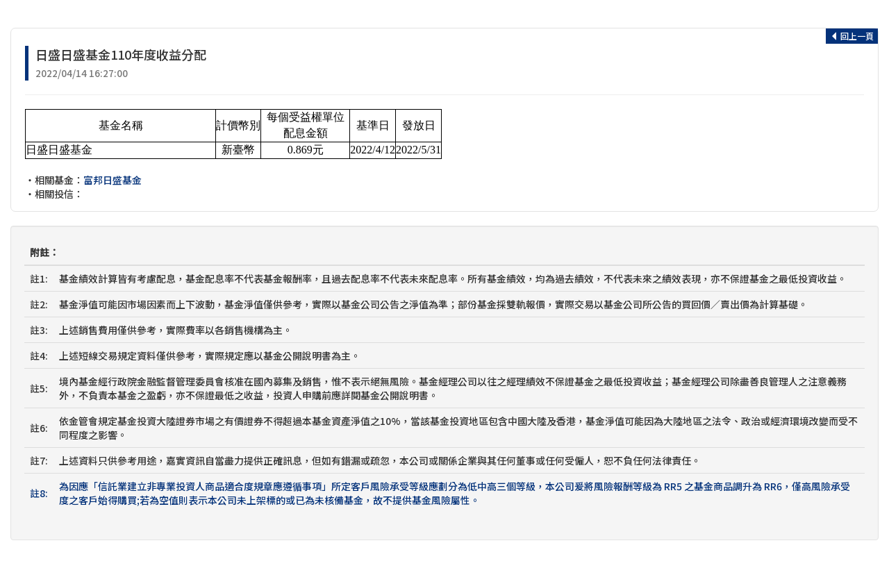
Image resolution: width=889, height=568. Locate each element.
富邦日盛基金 (112, 180)
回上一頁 (852, 36)
